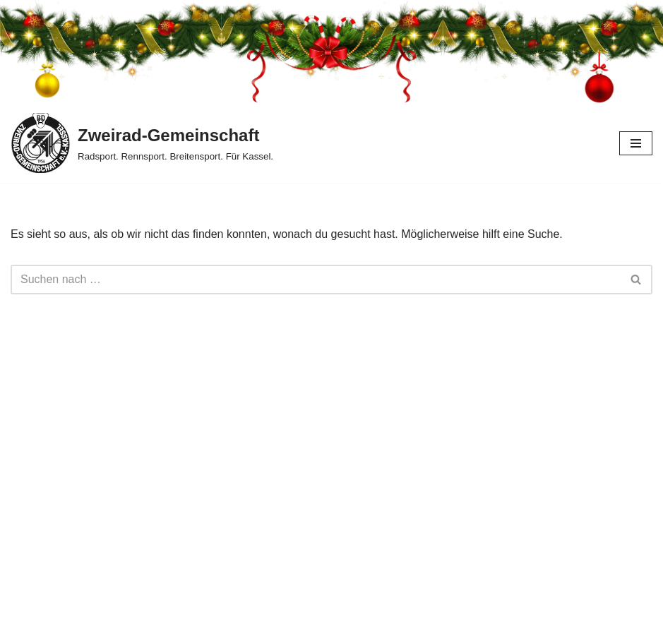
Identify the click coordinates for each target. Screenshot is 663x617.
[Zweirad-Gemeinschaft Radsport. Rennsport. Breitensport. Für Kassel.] (142, 143)
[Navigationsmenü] (635, 143)
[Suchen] (316, 279)
